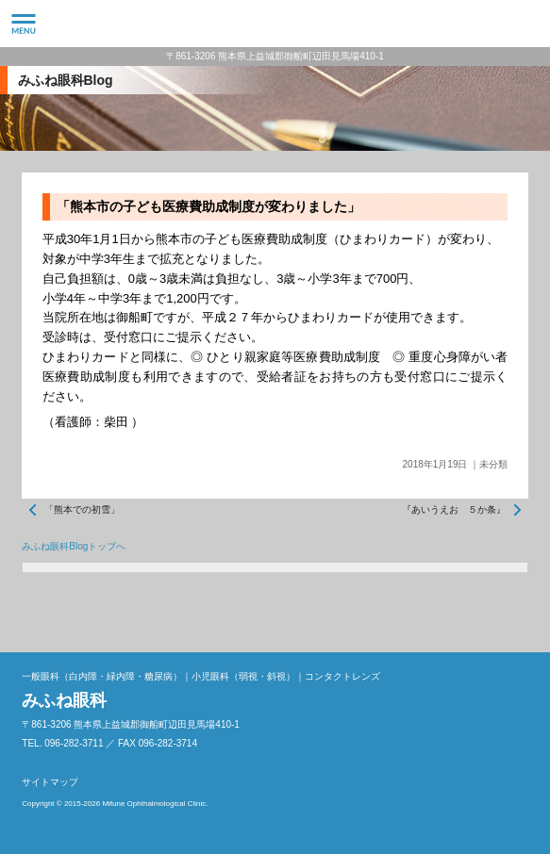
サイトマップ (50, 782)
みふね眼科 (275, 23)
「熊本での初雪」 (82, 509)
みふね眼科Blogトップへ (73, 546)
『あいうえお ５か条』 (454, 509)
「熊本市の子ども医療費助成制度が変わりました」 (208, 206)
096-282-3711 (526, 23)
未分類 (493, 464)
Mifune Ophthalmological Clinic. (155, 803)
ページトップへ (509, 611)
